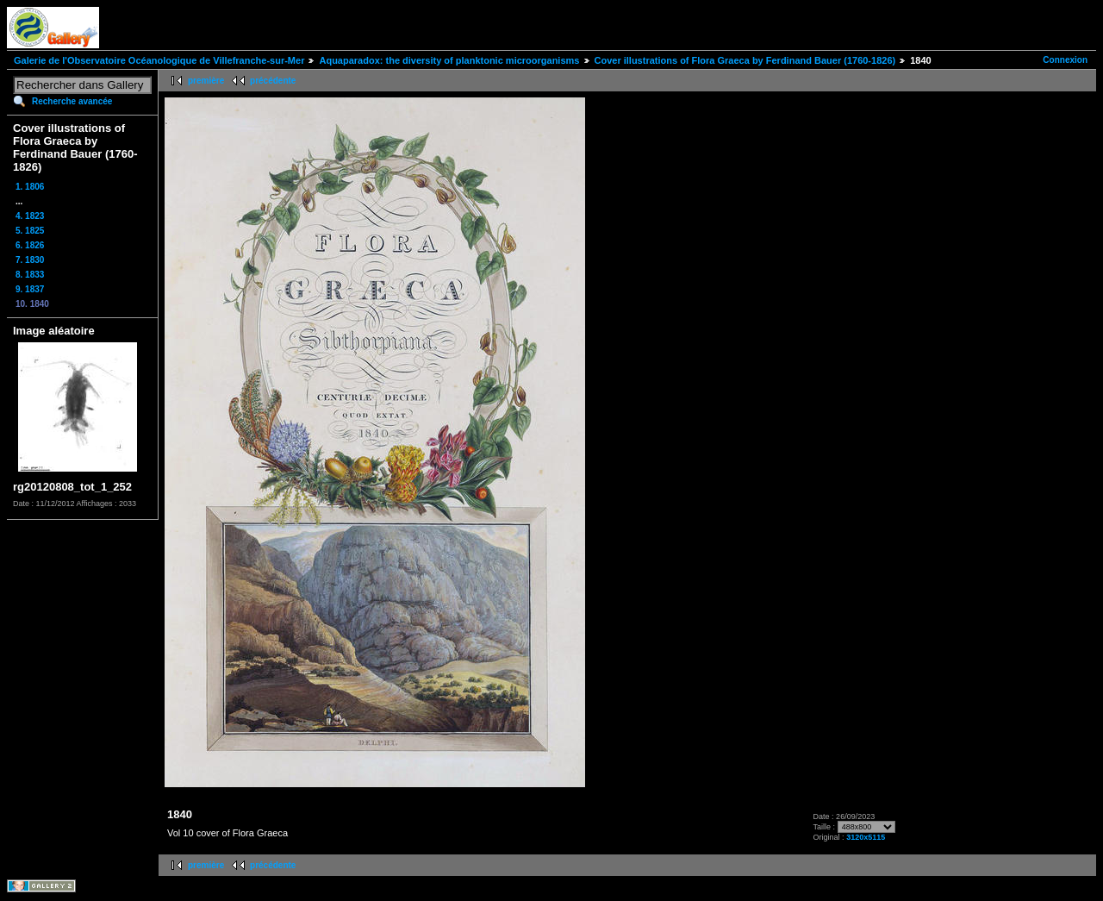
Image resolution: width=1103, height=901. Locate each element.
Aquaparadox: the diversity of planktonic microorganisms (449, 60)
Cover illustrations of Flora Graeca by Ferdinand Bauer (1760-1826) (745, 60)
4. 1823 (30, 216)
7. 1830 (30, 260)
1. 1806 (30, 186)
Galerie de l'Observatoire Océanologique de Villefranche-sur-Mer (159, 60)
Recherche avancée (72, 101)
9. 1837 (30, 289)
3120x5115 (865, 837)
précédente (273, 80)
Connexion (1065, 60)
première (206, 80)
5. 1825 (30, 230)
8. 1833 (30, 274)
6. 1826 (30, 245)
